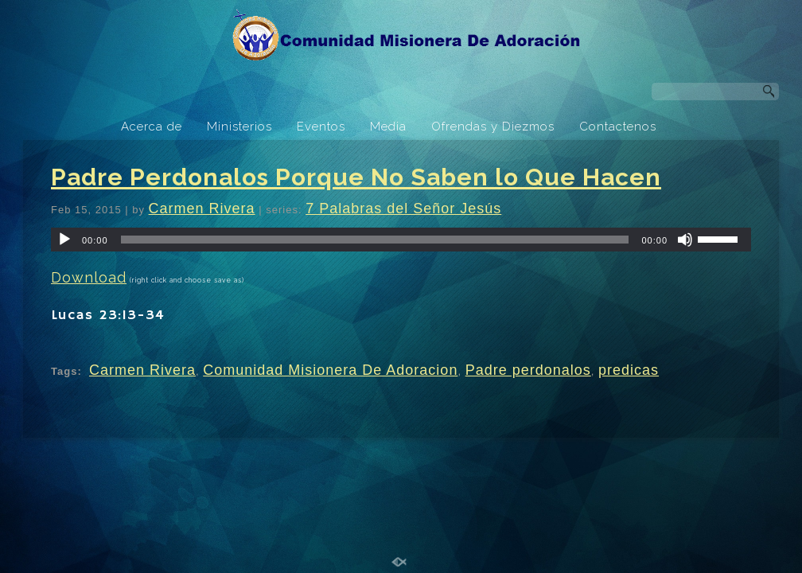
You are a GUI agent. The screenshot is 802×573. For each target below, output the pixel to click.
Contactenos (617, 126)
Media (388, 126)
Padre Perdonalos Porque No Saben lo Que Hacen (356, 177)
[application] (401, 239)
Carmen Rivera (202, 208)
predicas (628, 370)
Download (89, 277)
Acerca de (151, 126)
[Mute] (685, 240)
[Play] (64, 240)
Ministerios (239, 126)
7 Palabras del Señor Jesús (403, 208)
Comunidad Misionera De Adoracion (330, 370)
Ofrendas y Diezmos (493, 126)
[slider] (375, 240)
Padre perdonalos (528, 370)
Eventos (321, 126)
